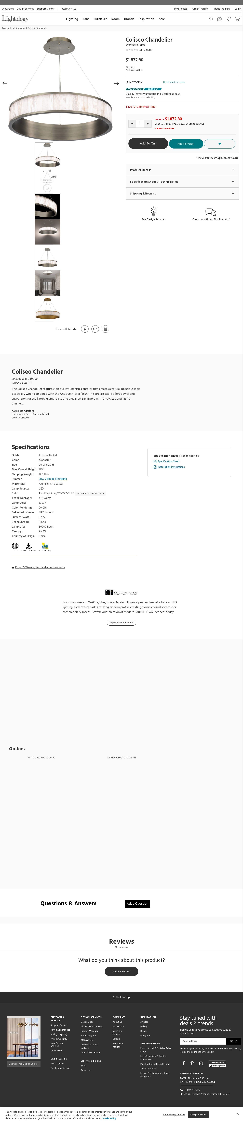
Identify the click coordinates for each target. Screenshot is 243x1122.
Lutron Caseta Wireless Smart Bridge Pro (155, 1075)
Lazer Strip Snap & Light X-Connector (153, 1058)
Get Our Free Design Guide (23, 1064)
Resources (86, 1071)
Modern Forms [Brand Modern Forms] (137, 45)
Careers (116, 1040)
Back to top (121, 998)
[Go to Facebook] (184, 1064)
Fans (86, 19)
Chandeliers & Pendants (25, 28)
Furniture (100, 19)
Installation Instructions (171, 467)
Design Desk (87, 1023)
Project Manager (89, 1032)
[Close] (237, 1113)
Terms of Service (199, 1053)
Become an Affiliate (118, 1045)
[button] (5, 83)
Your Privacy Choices (57, 1045)
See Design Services (154, 219)
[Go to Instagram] (201, 1064)
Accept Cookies (198, 1114)
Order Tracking (200, 9)
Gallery (143, 1027)
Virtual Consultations (91, 1027)
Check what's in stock (174, 82)
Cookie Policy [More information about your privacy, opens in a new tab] (109, 1118)
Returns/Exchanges (60, 1030)
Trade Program (222, 9)
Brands (129, 19)
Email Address (190, 1041)
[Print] (105, 332)
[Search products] (211, 18)
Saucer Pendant (148, 1069)
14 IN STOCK (134, 82)
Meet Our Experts (117, 1033)
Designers (145, 1036)
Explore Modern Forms (121, 623)
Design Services (25, 9)
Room (115, 19)
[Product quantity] (140, 124)
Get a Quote (57, 1064)
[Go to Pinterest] (85, 332)
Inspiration (146, 19)
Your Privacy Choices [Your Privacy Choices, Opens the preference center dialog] (174, 1114)
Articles (144, 1023)
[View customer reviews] (217, 1064)
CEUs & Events (88, 1041)
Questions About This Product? (211, 219)
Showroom (8, 9)
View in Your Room (90, 1053)
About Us (117, 1023)
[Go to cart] (237, 18)
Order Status (57, 1051)
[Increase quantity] (148, 124)
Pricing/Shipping (59, 1035)
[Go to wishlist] (229, 18)
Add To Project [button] (206, 144)
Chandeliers (41, 28)
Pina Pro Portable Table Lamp (155, 1065)
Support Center (46, 9)
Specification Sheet (169, 462)
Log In (238, 9)
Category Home (8, 28)
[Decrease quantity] (132, 124)
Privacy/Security (59, 1040)
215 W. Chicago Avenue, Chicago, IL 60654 (205, 1095)
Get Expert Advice (60, 1069)
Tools (83, 1066)
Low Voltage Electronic (53, 479)
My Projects (180, 9)
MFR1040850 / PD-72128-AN (121, 758)
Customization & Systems (89, 1047)
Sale (162, 19)
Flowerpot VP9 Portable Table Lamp (156, 1050)
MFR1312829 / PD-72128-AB (41, 758)
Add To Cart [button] (159, 143)
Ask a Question (137, 903)
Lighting (72, 19)
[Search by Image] (220, 19)
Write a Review (121, 972)
